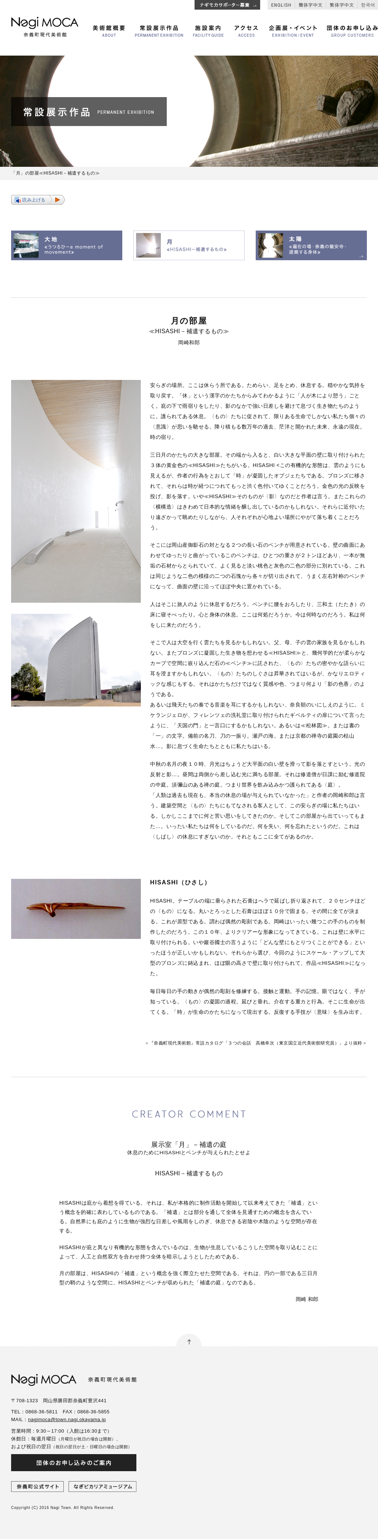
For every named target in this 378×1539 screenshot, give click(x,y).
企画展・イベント (293, 31)
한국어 (368, 5)
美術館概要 (109, 31)
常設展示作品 (159, 31)
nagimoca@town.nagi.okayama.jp (67, 1419)
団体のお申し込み (352, 31)
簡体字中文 (310, 5)
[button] (38, 200)
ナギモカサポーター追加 (227, 5)
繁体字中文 (342, 5)
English (281, 5)
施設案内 (208, 31)
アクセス (246, 31)
